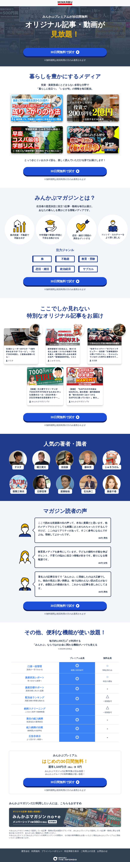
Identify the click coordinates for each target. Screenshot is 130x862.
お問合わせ (102, 851)
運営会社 (25, 851)
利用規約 (35, 851)
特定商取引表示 (71, 851)
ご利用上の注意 (88, 851)
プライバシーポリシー (52, 851)
